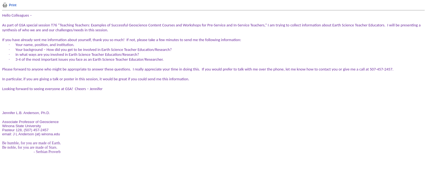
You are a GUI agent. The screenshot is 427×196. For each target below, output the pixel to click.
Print (12, 5)
